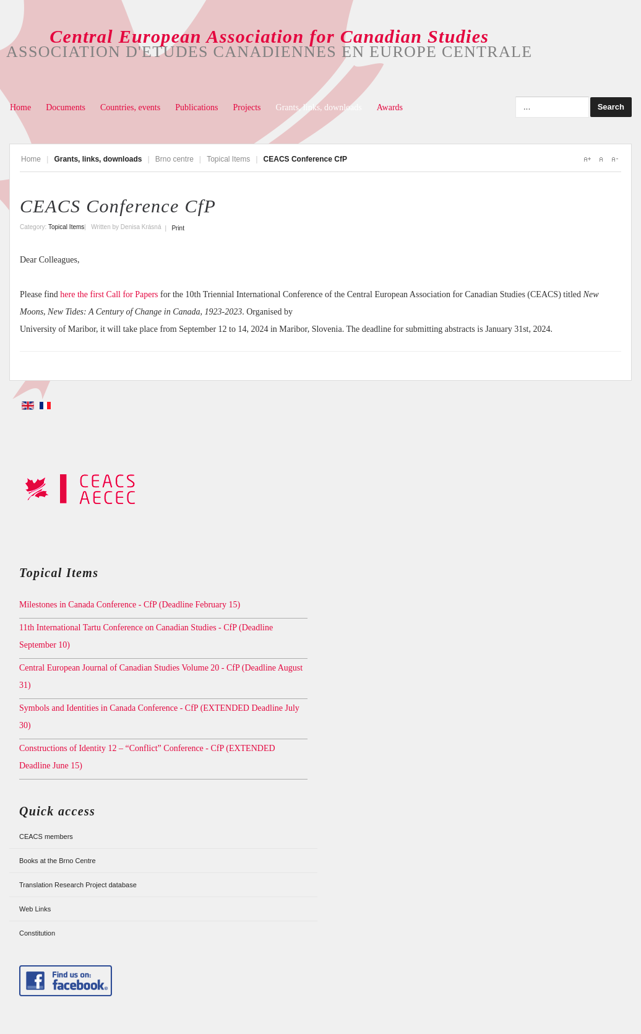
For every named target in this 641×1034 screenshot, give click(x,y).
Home (20, 107)
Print (177, 228)
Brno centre (174, 159)
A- (614, 159)
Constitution (37, 933)
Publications (196, 107)
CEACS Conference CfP (118, 206)
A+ (587, 159)
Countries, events (130, 107)
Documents (65, 107)
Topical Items (228, 159)
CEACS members (46, 836)
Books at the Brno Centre (57, 860)
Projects (246, 107)
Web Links (35, 909)
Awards (390, 107)
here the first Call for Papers (109, 294)
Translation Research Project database (78, 884)
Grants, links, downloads (319, 107)
